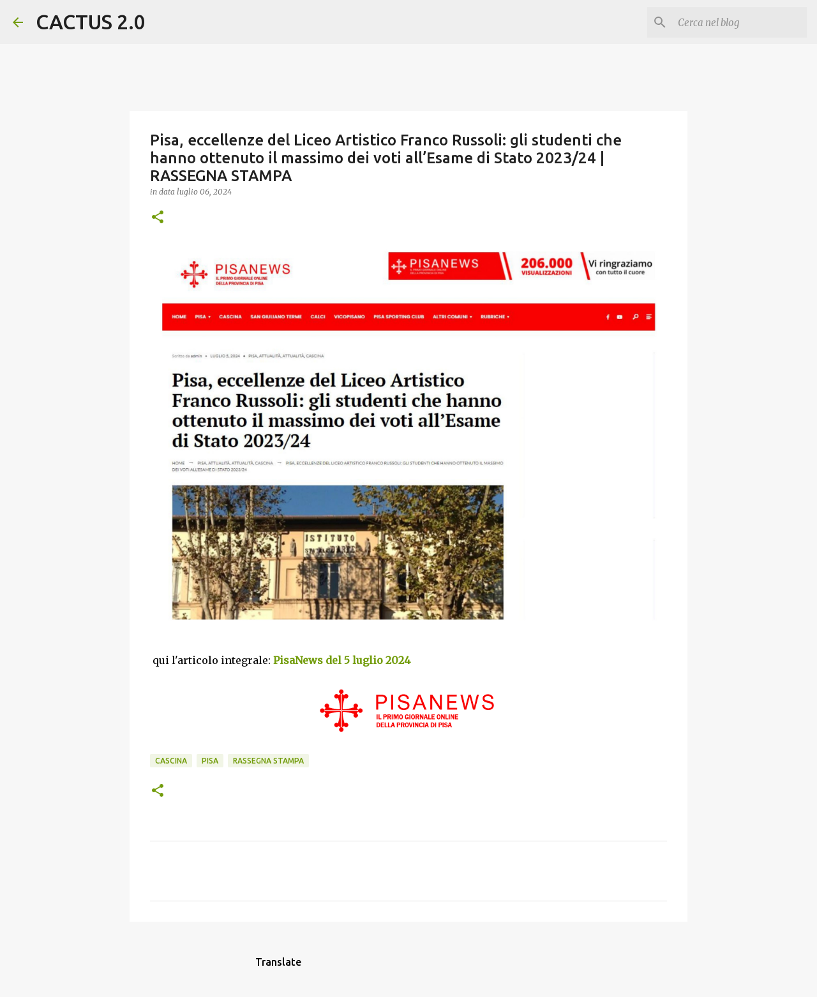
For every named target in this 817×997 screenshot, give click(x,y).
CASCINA (171, 761)
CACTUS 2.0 (91, 21)
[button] (157, 217)
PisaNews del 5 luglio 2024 (341, 660)
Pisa (210, 761)
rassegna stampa (268, 761)
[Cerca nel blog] (740, 22)
